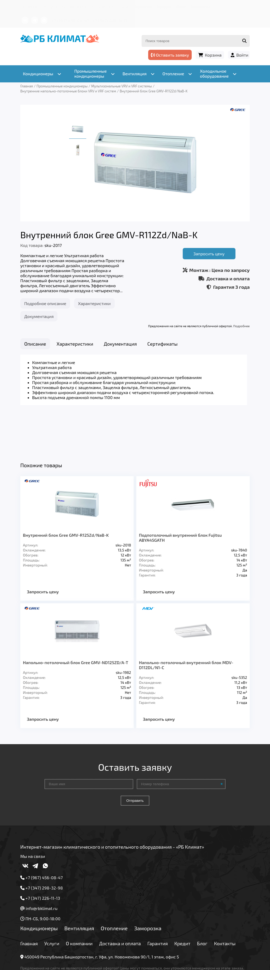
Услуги (50, 6)
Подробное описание (45, 303)
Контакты (200, 6)
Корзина (213, 54)
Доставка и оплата (109, 6)
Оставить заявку (170, 54)
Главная (30, 6)
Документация (39, 316)
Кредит (164, 6)
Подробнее (241, 326)
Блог (181, 6)
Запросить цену (208, 253)
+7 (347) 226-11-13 (110, 20)
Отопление (114, 887)
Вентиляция (79, 887)
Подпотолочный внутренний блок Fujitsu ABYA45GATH (180, 497)
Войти (242, 54)
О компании (74, 6)
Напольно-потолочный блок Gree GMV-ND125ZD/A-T (75, 621)
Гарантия (143, 6)
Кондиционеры (39, 887)
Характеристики (94, 303)
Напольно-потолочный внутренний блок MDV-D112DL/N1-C (186, 624)
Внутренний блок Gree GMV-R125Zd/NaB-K (66, 494)
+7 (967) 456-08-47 (70, 20)
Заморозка (147, 887)
